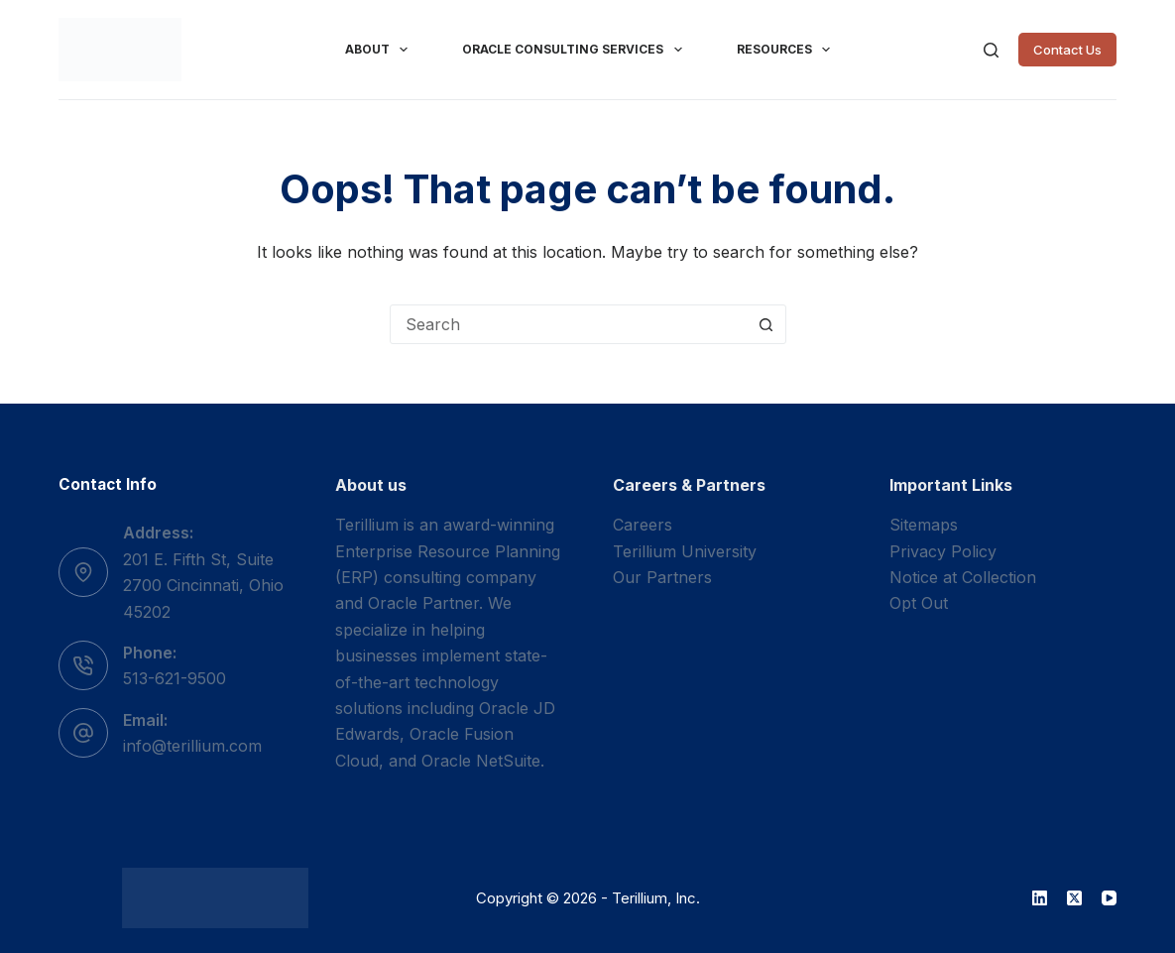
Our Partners (662, 577)
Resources (787, 49)
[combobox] (569, 324)
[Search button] (766, 324)
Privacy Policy (943, 551)
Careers (642, 525)
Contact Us (1067, 50)
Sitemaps (923, 525)
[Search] (991, 50)
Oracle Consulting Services (575, 49)
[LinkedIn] (1039, 898)
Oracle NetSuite (480, 761)
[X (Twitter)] (1074, 898)
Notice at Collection (962, 577)
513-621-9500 (174, 678)
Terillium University (685, 551)
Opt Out (918, 603)
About (380, 49)
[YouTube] (1109, 898)
